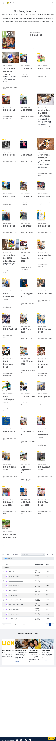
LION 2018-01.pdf (13, 619)
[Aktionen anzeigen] (52, 571)
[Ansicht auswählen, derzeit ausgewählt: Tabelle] (48, 554)
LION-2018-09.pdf (13, 590)
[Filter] (8, 554)
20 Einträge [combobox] (7, 624)
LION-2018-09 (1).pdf (14, 586)
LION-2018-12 (12, 571)
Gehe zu (17, 661)
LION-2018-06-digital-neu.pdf (16, 604)
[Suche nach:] (31, 554)
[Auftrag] (16, 554)
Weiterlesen (5, 659)
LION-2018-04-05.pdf (14, 609)
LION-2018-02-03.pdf (14, 614)
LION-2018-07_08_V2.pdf (15, 600)
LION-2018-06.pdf (13, 595)
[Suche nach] (43, 554)
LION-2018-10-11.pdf (14, 576)
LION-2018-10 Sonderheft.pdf (16, 581)
